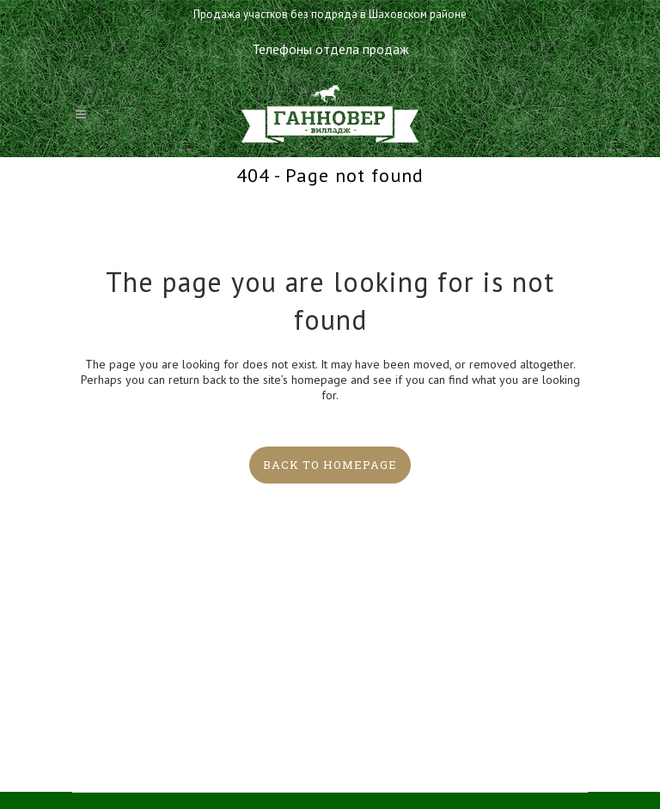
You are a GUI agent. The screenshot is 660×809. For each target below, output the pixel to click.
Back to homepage (330, 464)
